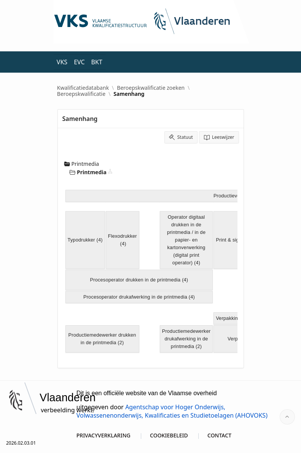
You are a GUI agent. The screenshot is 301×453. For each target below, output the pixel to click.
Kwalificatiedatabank (83, 88)
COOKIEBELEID (169, 435)
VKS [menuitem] (62, 62)
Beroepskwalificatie (81, 94)
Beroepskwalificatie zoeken (151, 88)
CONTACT (219, 435)
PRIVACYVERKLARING (103, 435)
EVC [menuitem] (79, 62)
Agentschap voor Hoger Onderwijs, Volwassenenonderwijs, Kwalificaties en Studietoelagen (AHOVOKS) (172, 411)
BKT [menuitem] (96, 62)
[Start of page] (287, 416)
